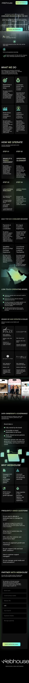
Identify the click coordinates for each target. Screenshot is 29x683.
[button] (14, 518)
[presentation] (14, 638)
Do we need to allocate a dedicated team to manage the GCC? (12, 518)
